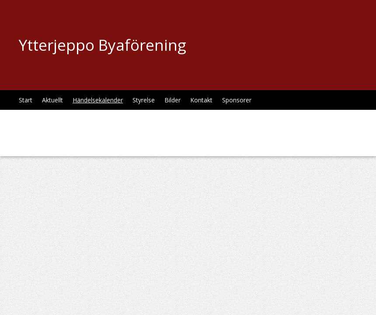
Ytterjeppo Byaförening (102, 45)
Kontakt (201, 100)
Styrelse (143, 100)
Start (25, 100)
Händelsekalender (98, 100)
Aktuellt (52, 100)
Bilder (172, 100)
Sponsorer (236, 100)
